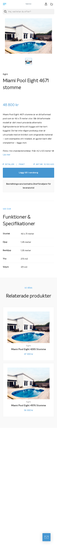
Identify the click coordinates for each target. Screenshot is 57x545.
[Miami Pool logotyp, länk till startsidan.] (28, 4)
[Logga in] (46, 4)
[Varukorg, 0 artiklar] (51, 4)
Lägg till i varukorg (28, 173)
